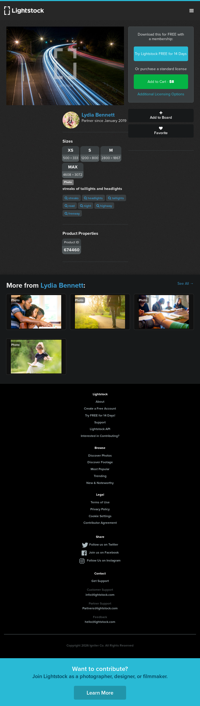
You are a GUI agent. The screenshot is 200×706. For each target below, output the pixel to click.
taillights (116, 198)
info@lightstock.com (100, 594)
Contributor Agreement (100, 522)
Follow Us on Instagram (104, 560)
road (70, 205)
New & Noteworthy (100, 482)
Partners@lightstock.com (100, 608)
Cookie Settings (100, 516)
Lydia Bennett (98, 115)
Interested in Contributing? (100, 435)
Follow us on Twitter (103, 544)
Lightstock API (100, 429)
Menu (191, 10)
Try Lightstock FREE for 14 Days (161, 54)
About (100, 401)
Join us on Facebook (104, 552)
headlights (93, 198)
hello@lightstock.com (100, 621)
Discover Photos (100, 455)
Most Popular (100, 469)
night (85, 205)
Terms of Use (100, 502)
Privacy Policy (100, 509)
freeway (72, 213)
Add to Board (161, 115)
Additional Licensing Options (160, 94)
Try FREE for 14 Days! (100, 415)
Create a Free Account (100, 408)
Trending (100, 476)
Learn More (100, 692)
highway (104, 205)
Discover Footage (100, 462)
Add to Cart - (161, 81)
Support (100, 422)
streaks (72, 198)
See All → (185, 283)
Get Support (100, 581)
